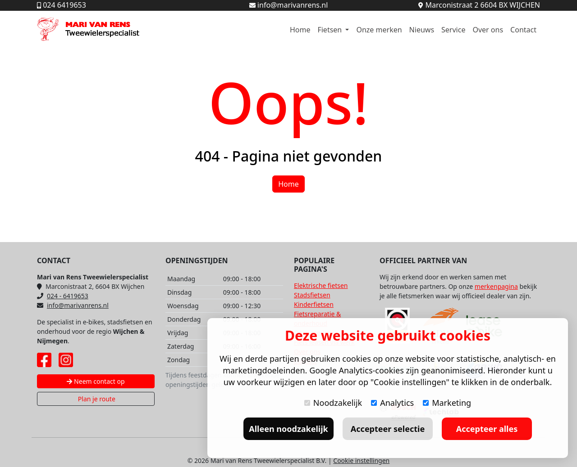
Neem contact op (95, 381)
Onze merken (379, 30)
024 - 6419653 (62, 296)
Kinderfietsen (314, 304)
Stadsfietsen (312, 295)
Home (300, 30)
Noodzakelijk (333, 402)
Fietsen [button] (330, 30)
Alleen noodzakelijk (288, 428)
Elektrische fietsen (321, 285)
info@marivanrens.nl (73, 305)
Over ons (487, 30)
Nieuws (421, 30)
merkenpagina (496, 286)
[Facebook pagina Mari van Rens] (44, 360)
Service (453, 30)
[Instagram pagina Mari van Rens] (66, 360)
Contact (523, 30)
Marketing (447, 402)
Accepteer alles (486, 428)
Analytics (392, 402)
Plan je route (95, 399)
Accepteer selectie (388, 428)
